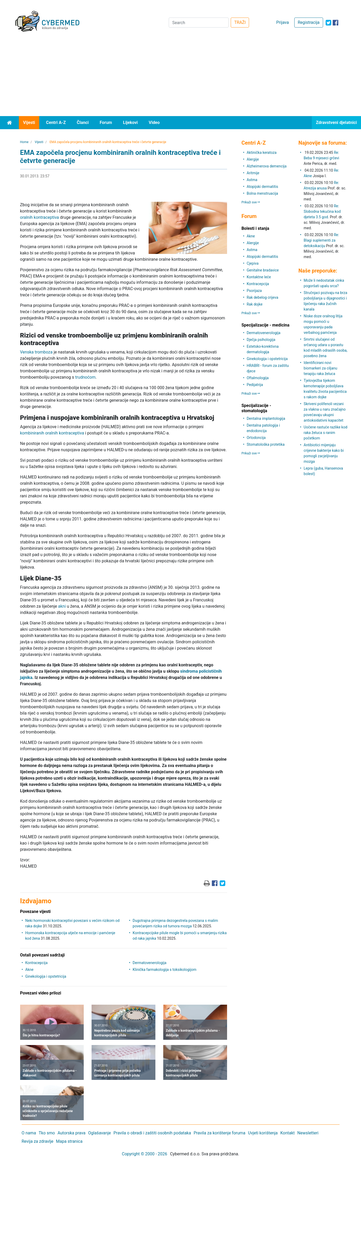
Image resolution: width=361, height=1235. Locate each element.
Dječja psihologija (261, 340)
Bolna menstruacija (262, 193)
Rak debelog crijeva (262, 297)
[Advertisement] (180, 76)
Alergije (253, 159)
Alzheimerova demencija (266, 166)
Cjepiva (252, 263)
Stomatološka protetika (266, 444)
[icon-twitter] (328, 22)
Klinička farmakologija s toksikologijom (164, 969)
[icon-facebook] (335, 22)
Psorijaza (254, 291)
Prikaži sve (250, 202)
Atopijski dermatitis (262, 186)
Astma (252, 180)
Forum (106, 122)
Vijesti (29, 122)
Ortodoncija (256, 438)
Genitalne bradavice (263, 270)
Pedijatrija (255, 385)
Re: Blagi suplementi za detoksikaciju (321, 240)
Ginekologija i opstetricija (45, 976)
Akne (29, 969)
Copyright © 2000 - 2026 (144, 1153)
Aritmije (253, 173)
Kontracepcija (36, 963)
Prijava (282, 22)
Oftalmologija (258, 378)
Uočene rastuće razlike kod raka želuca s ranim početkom (325, 432)
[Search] (199, 23)
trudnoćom (85, 377)
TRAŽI (240, 22)
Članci (83, 122)
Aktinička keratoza (262, 152)
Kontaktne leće (259, 277)
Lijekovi (130, 122)
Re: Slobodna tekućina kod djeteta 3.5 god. (322, 211)
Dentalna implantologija (266, 418)
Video (154, 122)
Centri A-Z (56, 122)
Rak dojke (254, 304)
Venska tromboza (36, 352)
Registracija (308, 22)
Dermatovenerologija (149, 963)
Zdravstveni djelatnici (336, 122)
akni (62, 606)
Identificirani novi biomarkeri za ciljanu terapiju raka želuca (320, 368)
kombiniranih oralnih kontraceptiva (52, 433)
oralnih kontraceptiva (39, 217)
